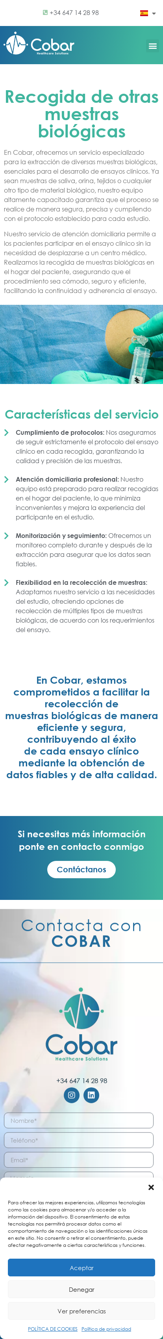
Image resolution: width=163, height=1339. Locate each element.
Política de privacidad (106, 1329)
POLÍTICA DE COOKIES (53, 1329)
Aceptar (82, 1268)
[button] (151, 1187)
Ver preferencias (81, 1311)
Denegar (81, 1289)
